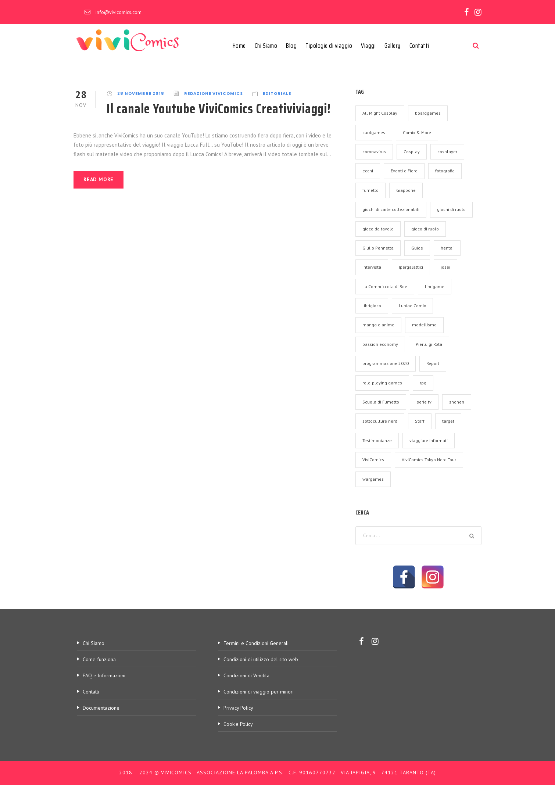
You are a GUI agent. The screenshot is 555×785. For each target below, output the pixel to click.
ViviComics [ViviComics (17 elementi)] (373, 459)
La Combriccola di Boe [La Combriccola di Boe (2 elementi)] (384, 286)
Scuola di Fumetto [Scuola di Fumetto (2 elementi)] (380, 402)
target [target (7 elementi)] (448, 421)
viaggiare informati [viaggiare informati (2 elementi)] (428, 440)
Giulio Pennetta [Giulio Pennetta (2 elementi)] (378, 248)
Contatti (419, 45)
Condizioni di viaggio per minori (258, 691)
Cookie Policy (238, 724)
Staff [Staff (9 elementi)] (420, 421)
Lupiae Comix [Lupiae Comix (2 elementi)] (412, 305)
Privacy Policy (238, 708)
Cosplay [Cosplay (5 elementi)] (412, 151)
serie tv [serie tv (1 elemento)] (424, 402)
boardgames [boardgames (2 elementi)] (428, 113)
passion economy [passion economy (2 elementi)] (380, 344)
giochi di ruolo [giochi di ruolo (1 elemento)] (451, 209)
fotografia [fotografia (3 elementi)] (445, 170)
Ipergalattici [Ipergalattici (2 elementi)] (411, 267)
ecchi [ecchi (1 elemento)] (367, 170)
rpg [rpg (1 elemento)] (423, 383)
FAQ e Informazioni (104, 675)
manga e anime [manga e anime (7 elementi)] (378, 324)
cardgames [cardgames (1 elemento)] (373, 132)
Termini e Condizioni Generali (256, 643)
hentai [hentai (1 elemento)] (447, 248)
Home (239, 45)
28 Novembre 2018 (140, 93)
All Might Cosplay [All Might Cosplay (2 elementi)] (379, 113)
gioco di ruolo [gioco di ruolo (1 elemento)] (425, 229)
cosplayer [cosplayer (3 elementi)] (447, 151)
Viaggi (368, 45)
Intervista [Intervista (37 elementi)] (371, 267)
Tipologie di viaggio (328, 45)
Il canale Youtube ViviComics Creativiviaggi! (219, 108)
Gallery (392, 45)
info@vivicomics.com (119, 12)
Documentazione (101, 708)
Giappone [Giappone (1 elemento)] (406, 190)
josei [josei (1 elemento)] (445, 267)
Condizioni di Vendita (246, 675)
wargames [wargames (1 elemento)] (373, 479)
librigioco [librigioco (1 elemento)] (371, 305)
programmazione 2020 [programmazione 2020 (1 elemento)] (385, 363)
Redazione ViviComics (213, 93)
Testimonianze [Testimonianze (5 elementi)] (377, 440)
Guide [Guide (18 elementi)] (417, 248)
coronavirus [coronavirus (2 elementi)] (374, 151)
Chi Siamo (266, 45)
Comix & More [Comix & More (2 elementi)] (417, 132)
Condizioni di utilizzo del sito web (260, 659)
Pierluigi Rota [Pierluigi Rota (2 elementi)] (429, 344)
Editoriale (277, 93)
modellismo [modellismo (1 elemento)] (424, 324)
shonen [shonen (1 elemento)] (456, 402)
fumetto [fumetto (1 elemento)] (370, 190)
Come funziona (99, 659)
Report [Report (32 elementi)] (432, 363)
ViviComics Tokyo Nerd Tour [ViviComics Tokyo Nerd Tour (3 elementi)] (429, 459)
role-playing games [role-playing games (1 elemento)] (382, 383)
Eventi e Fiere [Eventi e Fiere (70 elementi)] (404, 170)
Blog (291, 45)
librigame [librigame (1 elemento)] (434, 286)
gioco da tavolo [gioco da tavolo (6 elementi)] (378, 229)
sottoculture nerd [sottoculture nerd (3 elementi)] (379, 421)
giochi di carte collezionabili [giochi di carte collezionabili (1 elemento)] (390, 209)
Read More (98, 179)
